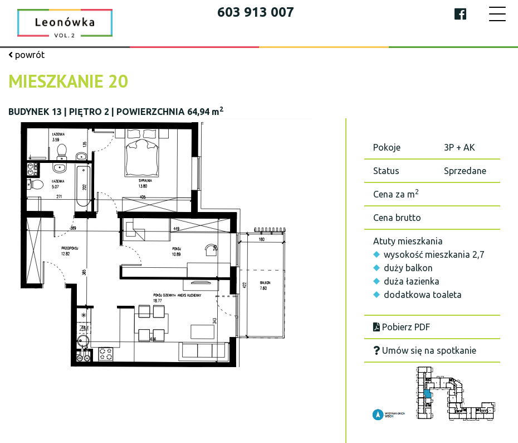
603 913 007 (255, 12)
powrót (26, 55)
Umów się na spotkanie (424, 350)
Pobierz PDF (401, 327)
